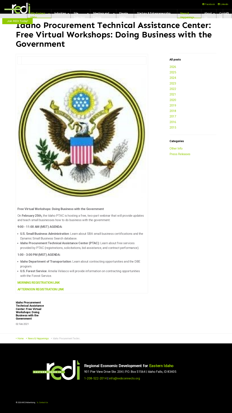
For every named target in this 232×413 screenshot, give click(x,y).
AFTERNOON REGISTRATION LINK (41, 289)
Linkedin (223, 4)
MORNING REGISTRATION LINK (39, 282)
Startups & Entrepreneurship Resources (158, 15)
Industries (68, 13)
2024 (173, 78)
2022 (173, 89)
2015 (173, 129)
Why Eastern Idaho (47, 15)
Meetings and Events (108, 15)
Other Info (176, 150)
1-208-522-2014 (95, 378)
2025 (173, 72)
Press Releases (180, 156)
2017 (173, 118)
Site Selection (86, 15)
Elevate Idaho (129, 15)
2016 (173, 123)
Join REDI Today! (18, 21)
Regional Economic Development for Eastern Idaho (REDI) (18, 9)
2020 (173, 101)
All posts (175, 59)
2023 (173, 84)
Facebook (209, 4)
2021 (173, 95)
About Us (208, 15)
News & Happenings (189, 15)
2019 (173, 106)
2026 (173, 67)
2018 (173, 112)
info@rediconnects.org (124, 378)
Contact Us (42, 402)
